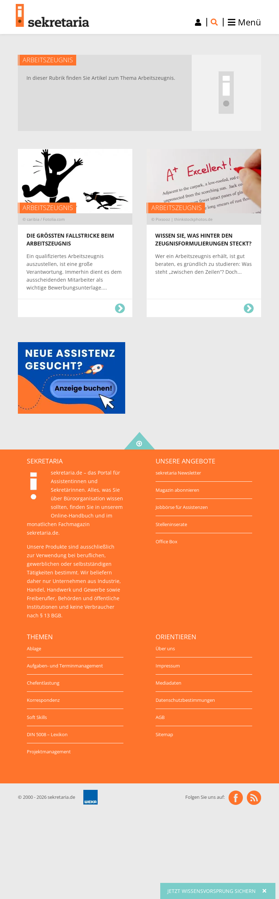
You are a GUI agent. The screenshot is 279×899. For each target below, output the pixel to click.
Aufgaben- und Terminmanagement (65, 665)
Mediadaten (168, 683)
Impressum (168, 665)
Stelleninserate (171, 524)
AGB (160, 717)
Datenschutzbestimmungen (185, 700)
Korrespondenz (43, 700)
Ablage (34, 648)
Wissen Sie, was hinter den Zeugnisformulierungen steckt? (249, 308)
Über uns (165, 648)
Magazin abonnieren (177, 490)
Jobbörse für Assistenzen (182, 507)
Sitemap (164, 734)
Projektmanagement (49, 751)
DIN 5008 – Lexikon (47, 734)
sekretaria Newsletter (178, 473)
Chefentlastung (43, 683)
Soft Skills (37, 717)
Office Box (166, 541)
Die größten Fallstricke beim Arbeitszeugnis (120, 308)
